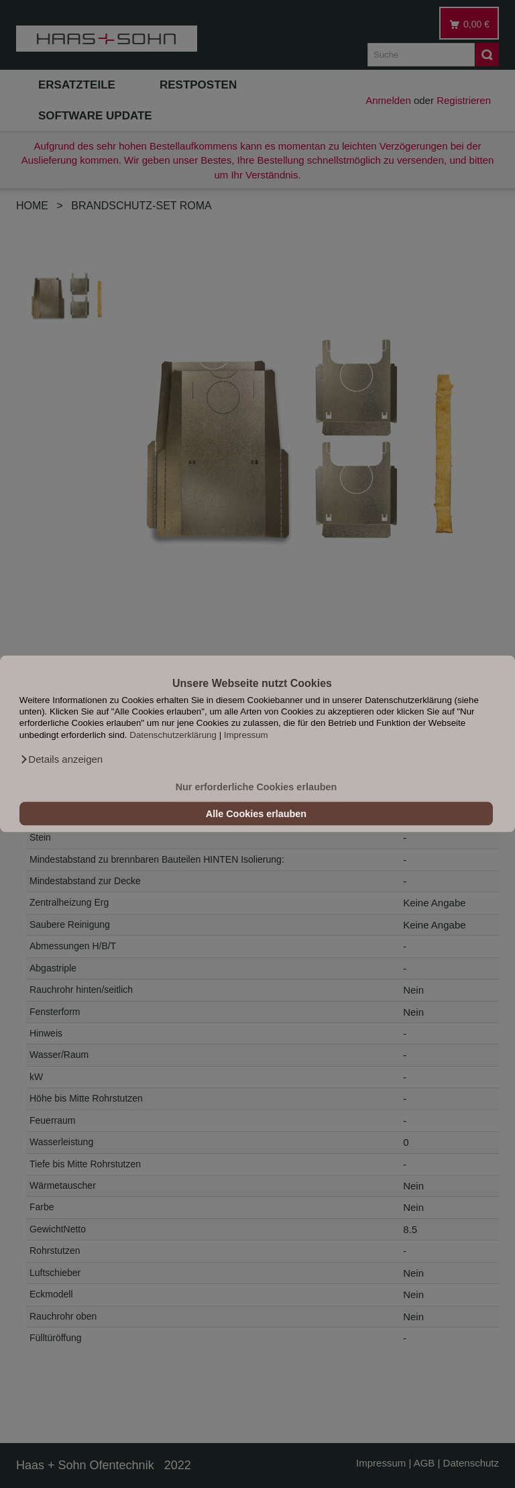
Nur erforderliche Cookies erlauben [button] (256, 787)
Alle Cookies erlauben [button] (256, 813)
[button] (61, 760)
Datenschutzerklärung (173, 735)
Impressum (246, 735)
